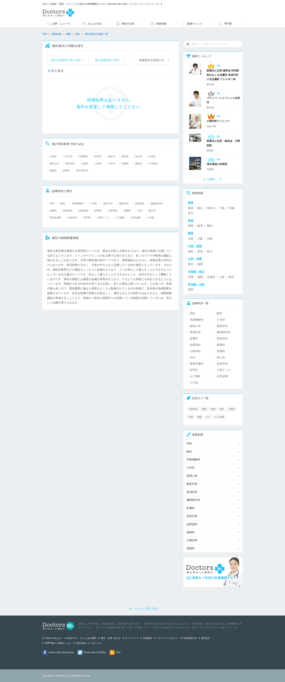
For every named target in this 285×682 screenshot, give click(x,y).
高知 (200, 251)
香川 (209, 251)
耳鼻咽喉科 (78, 203)
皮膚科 (53, 210)
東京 (200, 208)
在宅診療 (136, 217)
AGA (139, 210)
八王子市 (67, 156)
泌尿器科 (83, 210)
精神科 (98, 210)
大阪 (200, 238)
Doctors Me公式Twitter (95, 652)
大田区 (84, 163)
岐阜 (200, 225)
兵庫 (190, 238)
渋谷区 (53, 156)
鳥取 (190, 251)
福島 (200, 276)
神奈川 (211, 208)
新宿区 (125, 156)
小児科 (93, 203)
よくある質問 (89, 638)
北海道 (211, 276)
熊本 (190, 264)
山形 (222, 276)
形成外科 (139, 203)
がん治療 (219, 417)
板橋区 (53, 170)
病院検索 (56, 34)
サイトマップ (132, 638)
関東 (68, 34)
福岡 (200, 264)
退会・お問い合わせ (111, 638)
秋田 (231, 276)
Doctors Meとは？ (54, 638)
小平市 (111, 163)
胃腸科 (127, 210)
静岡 (190, 225)
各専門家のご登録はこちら (58, 643)
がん (208, 417)
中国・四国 (195, 246)
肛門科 (87, 217)
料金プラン (72, 638)
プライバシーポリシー (168, 638)
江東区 (98, 163)
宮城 (190, 276)
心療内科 (113, 210)
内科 (51, 203)
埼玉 (190, 213)
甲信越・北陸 (196, 284)
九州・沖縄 (195, 258)
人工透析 (120, 217)
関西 (190, 233)
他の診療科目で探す (107, 60)
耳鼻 (190, 417)
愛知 (209, 225)
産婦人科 (108, 203)
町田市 (98, 156)
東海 (190, 220)
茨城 (231, 208)
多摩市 (66, 170)
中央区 (152, 156)
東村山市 (54, 163)
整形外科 (124, 203)
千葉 (222, 208)
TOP (44, 34)
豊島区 (138, 163)
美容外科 (67, 210)
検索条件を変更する (151, 60)
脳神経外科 (157, 203)
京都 (209, 238)
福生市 (111, 156)
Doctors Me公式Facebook (61, 652)
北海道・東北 (196, 271)
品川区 (138, 156)
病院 (204, 409)
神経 (199, 417)
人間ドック (103, 217)
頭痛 (213, 409)
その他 (150, 217)
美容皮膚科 (55, 217)
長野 (190, 289)
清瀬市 (125, 163)
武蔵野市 (83, 156)
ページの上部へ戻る (145, 608)
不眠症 (231, 409)
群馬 (190, 208)
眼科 (63, 203)
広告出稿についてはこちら (89, 643)
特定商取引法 (190, 638)
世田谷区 (70, 163)
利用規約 (147, 638)
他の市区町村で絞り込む (66, 60)
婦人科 (152, 210)
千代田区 (153, 163)
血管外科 (72, 217)
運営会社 (205, 638)
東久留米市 (82, 170)
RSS (118, 652)
